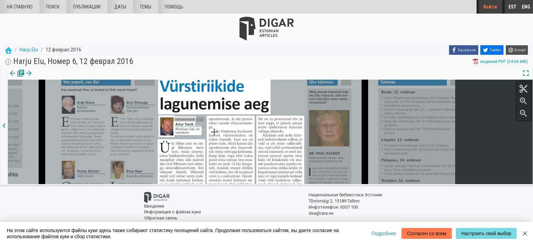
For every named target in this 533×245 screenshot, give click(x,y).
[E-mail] (517, 50)
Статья (45, 78)
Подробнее (384, 233)
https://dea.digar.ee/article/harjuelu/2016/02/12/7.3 (58, 96)
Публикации (87, 7)
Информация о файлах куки (172, 211)
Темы (145, 7)
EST (512, 7)
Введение (154, 206)
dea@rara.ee (321, 213)
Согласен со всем (426, 233)
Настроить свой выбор (486, 233)
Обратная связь (160, 217)
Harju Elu (28, 49)
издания (15, 78)
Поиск (52, 7)
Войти (490, 7)
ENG (526, 7)
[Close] (525, 233)
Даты (120, 7)
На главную (20, 7)
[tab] (16, 78)
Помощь (174, 7)
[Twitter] (491, 50)
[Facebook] (463, 50)
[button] (55, 78)
